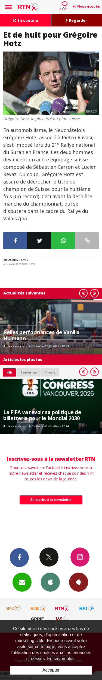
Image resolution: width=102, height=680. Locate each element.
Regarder (76, 20)
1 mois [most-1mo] (50, 372)
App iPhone (50, 582)
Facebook (19, 557)
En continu (25, 20)
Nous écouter (89, 6)
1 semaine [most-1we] (28, 372)
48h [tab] (9, 372)
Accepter (51, 670)
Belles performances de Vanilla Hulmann (41, 335)
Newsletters (22, 582)
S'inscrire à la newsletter (51, 500)
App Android (78, 582)
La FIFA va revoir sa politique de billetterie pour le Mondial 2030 (42, 415)
